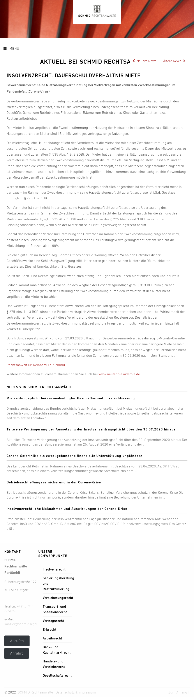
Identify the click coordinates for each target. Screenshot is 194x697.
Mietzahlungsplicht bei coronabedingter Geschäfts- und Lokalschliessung (71, 398)
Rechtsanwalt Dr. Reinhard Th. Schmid (36, 365)
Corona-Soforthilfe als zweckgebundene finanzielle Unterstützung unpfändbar (75, 456)
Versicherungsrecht (58, 598)
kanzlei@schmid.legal (20, 624)
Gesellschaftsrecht (57, 675)
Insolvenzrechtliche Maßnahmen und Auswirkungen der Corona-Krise (67, 509)
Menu (11, 48)
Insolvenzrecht (54, 569)
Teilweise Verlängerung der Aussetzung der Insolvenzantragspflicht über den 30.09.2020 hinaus (91, 429)
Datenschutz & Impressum (76, 692)
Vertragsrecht (53, 621)
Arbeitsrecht (52, 638)
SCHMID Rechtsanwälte (35, 692)
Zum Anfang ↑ (179, 692)
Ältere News (174, 61)
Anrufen (17, 641)
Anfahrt (16, 653)
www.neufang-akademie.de (119, 374)
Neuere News (144, 61)
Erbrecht (49, 629)
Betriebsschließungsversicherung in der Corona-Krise (54, 482)
